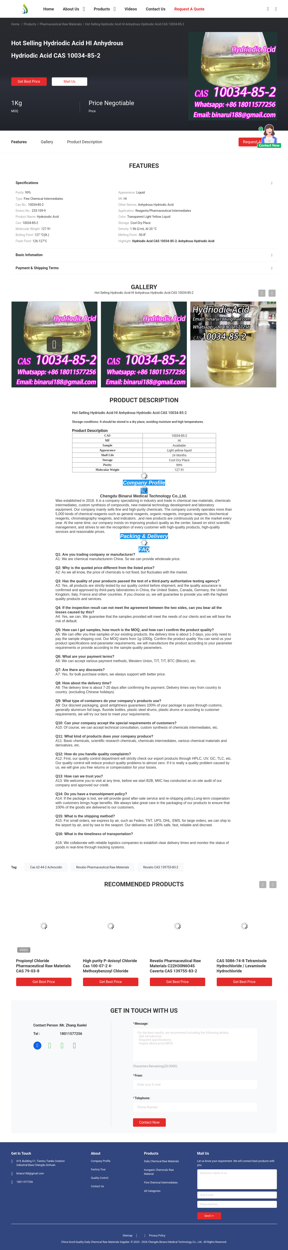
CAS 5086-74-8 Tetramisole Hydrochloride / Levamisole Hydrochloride (242, 965)
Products (30, 24)
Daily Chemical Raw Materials (161, 1161)
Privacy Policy (157, 1235)
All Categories (152, 1191)
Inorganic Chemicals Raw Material (159, 1171)
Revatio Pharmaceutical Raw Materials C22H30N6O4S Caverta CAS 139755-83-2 (175, 965)
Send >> (209, 1215)
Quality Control (99, 1177)
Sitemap (127, 1235)
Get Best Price (29, 81)
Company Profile (100, 1161)
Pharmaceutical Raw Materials (61, 24)
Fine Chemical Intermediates (161, 1182)
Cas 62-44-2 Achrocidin (46, 867)
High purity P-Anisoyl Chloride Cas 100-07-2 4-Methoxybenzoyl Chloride (110, 965)
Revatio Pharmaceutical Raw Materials (102, 867)
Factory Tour (98, 1169)
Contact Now (149, 1122)
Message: (141, 1023)
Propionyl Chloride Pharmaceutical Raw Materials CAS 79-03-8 (43, 965)
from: (139, 1075)
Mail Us (69, 81)
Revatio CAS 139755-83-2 (160, 867)
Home (15, 24)
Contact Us (97, 1186)
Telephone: (142, 1098)
